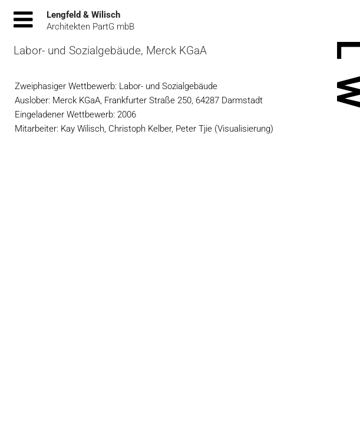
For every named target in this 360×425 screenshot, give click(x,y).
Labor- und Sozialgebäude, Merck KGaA (110, 50)
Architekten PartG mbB (90, 26)
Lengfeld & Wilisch (83, 14)
